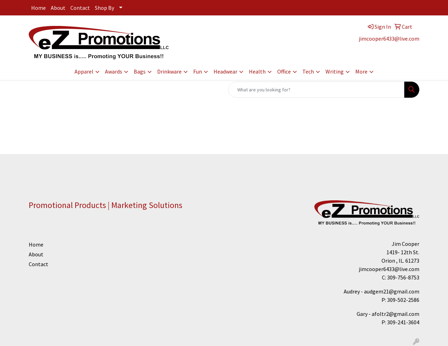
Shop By (104, 7)
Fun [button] (197, 71)
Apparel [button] (84, 71)
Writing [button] (335, 71)
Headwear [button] (225, 71)
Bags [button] (140, 71)
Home (38, 7)
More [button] (361, 71)
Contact (80, 7)
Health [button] (257, 71)
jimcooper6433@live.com (389, 38)
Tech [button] (308, 71)
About (58, 7)
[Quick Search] (316, 90)
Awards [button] (113, 71)
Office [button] (284, 71)
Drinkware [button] (169, 71)
